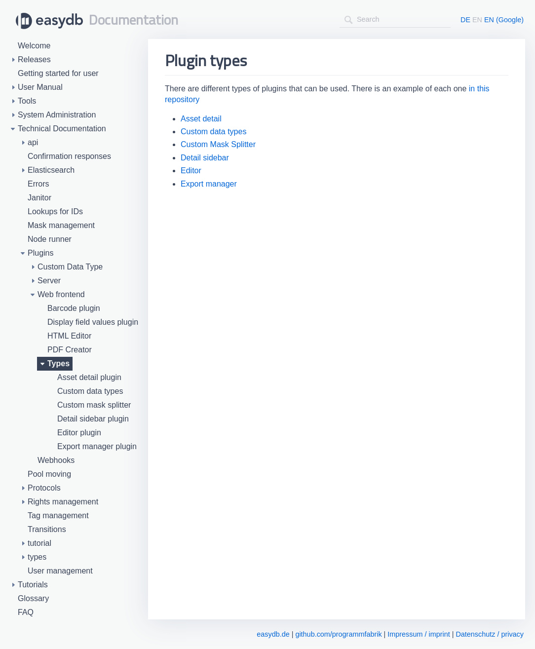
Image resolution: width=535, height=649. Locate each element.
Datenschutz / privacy (490, 634)
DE (465, 20)
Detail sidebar (205, 157)
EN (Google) (504, 20)
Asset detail (201, 119)
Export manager (209, 184)
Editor (191, 170)
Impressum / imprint (418, 634)
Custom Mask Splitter (218, 144)
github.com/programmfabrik (338, 634)
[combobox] (395, 19)
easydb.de (273, 634)
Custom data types (213, 131)
